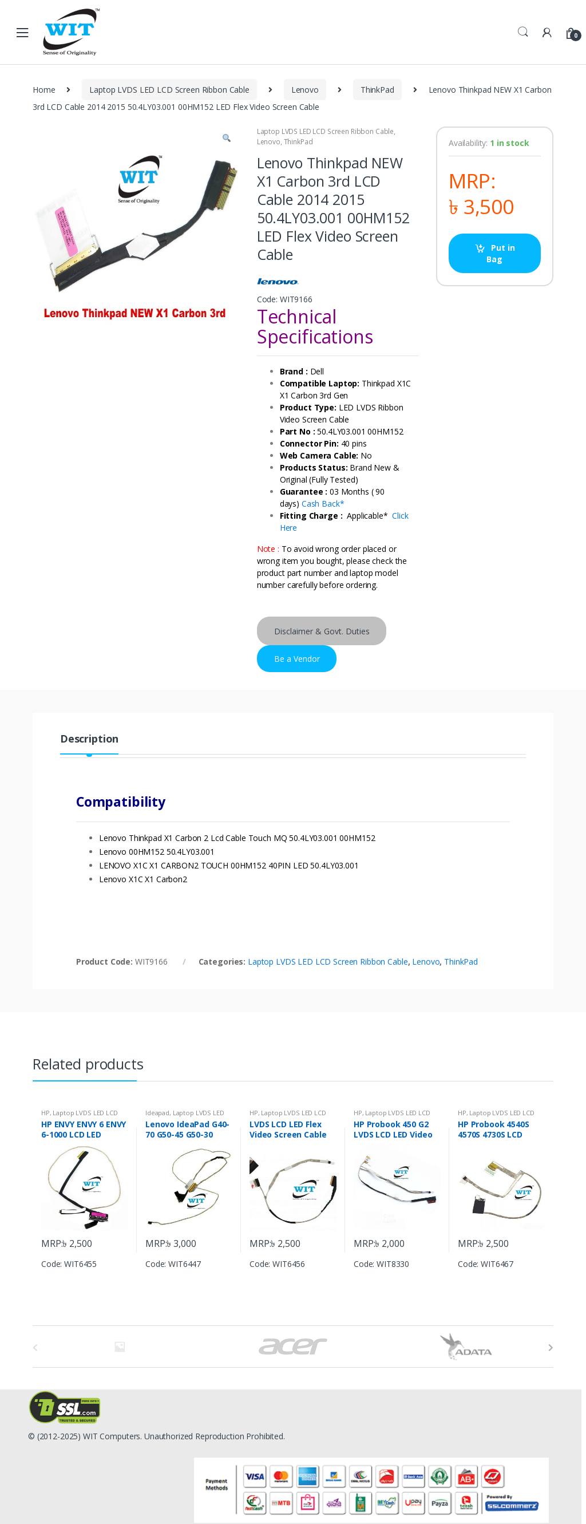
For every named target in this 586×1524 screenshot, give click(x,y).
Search (523, 32)
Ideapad (157, 1112)
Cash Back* (323, 503)
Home (44, 89)
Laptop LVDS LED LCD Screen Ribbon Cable (169, 89)
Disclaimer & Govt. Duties (322, 631)
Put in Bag (500, 253)
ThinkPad (377, 89)
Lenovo (305, 89)
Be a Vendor (297, 658)
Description (89, 739)
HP (45, 1112)
